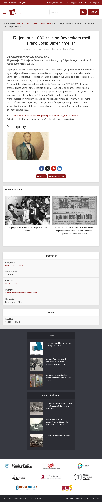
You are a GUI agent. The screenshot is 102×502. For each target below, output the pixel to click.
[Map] (93, 12)
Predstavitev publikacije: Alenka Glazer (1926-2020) (57, 345)
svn (67, 2)
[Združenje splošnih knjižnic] (67, 487)
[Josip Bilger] (28, 146)
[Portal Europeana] (83, 466)
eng (72, 2)
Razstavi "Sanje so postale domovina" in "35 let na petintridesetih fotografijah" (57, 362)
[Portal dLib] (18, 477)
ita (76, 2)
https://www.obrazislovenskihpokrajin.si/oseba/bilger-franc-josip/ (45, 115)
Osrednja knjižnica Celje (69, 49)
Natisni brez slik (57, 176)
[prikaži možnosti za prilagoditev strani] (55, 2)
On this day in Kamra (14, 265)
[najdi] (83, 12)
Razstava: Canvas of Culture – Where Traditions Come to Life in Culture (58, 378)
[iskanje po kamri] (64, 12)
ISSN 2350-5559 (93, 498)
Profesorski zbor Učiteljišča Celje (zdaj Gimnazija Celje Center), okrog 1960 (57, 406)
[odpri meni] (4, 12)
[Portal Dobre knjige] (27, 487)
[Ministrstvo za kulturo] (18, 466)
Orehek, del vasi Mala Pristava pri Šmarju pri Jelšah (58, 437)
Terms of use (80, 498)
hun (80, 2)
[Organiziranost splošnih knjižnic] (51, 466)
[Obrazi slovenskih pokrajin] (83, 477)
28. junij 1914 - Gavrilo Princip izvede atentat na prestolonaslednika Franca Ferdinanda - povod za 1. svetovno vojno (74, 231)
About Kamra (68, 498)
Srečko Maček (11, 283)
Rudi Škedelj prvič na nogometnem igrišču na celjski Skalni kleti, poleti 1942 (58, 422)
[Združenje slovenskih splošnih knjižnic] (51, 477)
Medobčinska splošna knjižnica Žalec (21, 292)
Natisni (41, 176)
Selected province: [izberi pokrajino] (14, 2)
